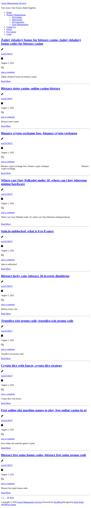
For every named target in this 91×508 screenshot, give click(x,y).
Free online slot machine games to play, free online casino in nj (44, 410)
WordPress (58, 502)
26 (8, 497)
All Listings (17, 17)
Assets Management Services (13, 3)
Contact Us (11, 27)
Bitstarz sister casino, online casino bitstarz (30, 88)
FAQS (9, 29)
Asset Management (20, 24)
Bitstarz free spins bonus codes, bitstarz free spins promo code (43, 455)
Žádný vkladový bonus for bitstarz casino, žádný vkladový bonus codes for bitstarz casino (41, 41)
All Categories (18, 22)
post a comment (8, 72)
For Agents (11, 32)
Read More (6, 81)
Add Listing (17, 20)
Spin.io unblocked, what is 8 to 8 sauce (27, 231)
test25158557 (7, 54)
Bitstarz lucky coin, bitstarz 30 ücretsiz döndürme (35, 276)
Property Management (16, 15)
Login (9, 34)
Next (12, 497)
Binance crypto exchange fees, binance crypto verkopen (39, 133)
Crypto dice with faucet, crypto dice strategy (31, 365)
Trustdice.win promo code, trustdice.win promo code (37, 320)
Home (9, 12)
